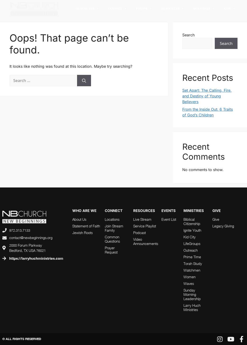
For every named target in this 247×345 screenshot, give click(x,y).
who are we (84, 210)
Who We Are (87, 9)
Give (229, 9)
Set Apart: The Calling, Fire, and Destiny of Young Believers (207, 96)
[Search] (84, 80)
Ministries (204, 9)
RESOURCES (172, 9)
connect (114, 210)
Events (144, 9)
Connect (117, 9)
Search (188, 35)
